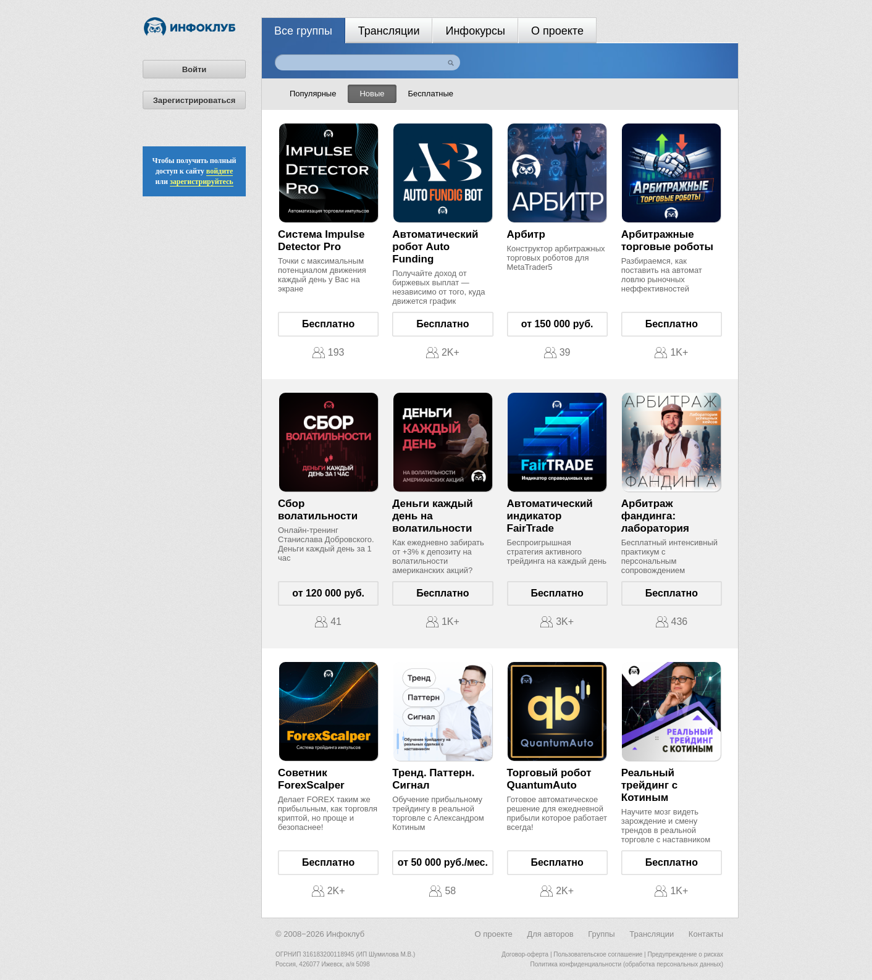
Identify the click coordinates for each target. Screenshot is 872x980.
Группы (601, 934)
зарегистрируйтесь (201, 181)
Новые (371, 93)
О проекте (557, 31)
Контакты (706, 934)
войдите (219, 171)
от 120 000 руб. (328, 593)
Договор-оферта (524, 954)
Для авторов (550, 934)
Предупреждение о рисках (685, 954)
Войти (194, 69)
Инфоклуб (345, 934)
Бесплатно (328, 324)
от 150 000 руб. (557, 324)
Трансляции (389, 31)
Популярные (313, 93)
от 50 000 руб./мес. (443, 862)
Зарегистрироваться (194, 100)
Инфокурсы (475, 31)
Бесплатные (431, 93)
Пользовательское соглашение (597, 954)
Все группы (303, 31)
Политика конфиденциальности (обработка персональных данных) (626, 964)
